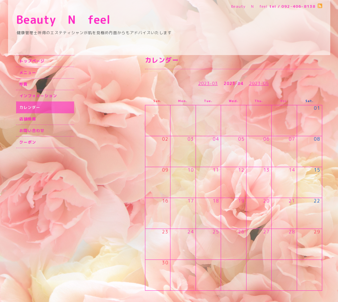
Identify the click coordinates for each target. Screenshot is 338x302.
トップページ (31, 61)
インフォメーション (38, 96)
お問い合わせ (31, 130)
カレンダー (29, 107)
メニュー (27, 72)
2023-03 (208, 83)
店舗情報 (27, 119)
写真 (23, 84)
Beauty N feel (75, 19)
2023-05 (259, 83)
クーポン (27, 142)
